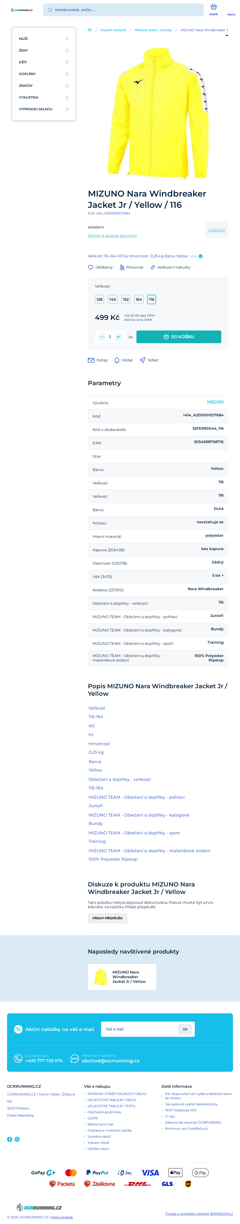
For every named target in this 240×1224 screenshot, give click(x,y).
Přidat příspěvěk (108, 918)
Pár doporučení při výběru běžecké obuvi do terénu (198, 1096)
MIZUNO (217, 230)
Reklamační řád (100, 1124)
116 (151, 299)
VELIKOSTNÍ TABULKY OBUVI (112, 1100)
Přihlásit (185, 1029)
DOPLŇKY (27, 74)
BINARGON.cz (221, 1214)
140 (112, 299)
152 (126, 299)
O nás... (170, 1116)
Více (193, 256)
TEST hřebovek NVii (181, 1110)
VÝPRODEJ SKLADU (35, 109)
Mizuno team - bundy (153, 30)
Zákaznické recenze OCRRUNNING (193, 1122)
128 (99, 299)
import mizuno (113, 30)
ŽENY (23, 50)
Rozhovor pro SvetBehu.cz (186, 1128)
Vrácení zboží (98, 1142)
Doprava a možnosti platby (110, 1130)
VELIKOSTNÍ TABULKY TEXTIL (112, 1106)
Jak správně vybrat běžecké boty (191, 1104)
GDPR (93, 1118)
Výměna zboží (99, 1136)
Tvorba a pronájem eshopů (187, 1214)
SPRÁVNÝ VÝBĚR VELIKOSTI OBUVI (117, 1094)
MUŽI (23, 39)
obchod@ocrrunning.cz (110, 1061)
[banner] (21, 10)
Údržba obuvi (98, 1149)
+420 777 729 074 (44, 1060)
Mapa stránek (62, 1217)
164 (139, 299)
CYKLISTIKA (28, 97)
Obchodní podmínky (104, 1112)
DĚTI (23, 62)
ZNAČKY (26, 86)
